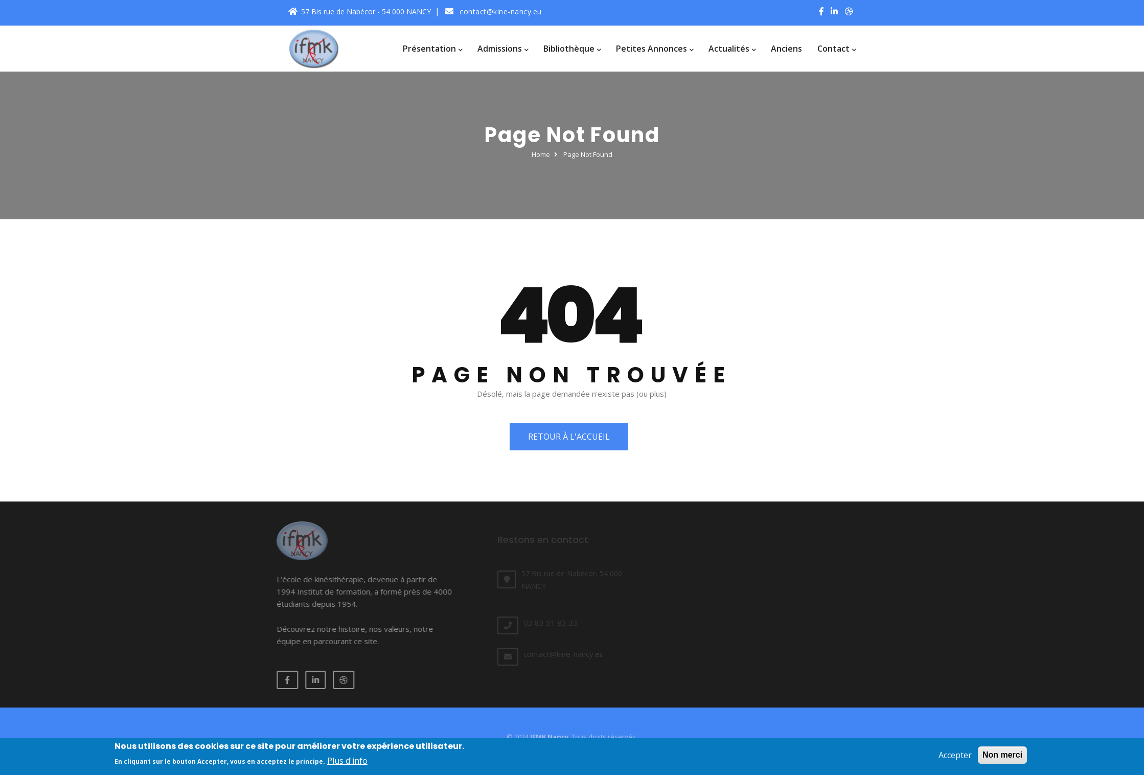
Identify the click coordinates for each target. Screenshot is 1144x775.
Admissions (502, 48)
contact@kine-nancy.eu (493, 11)
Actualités (732, 48)
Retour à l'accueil (565, 436)
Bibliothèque (572, 48)
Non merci (1002, 758)
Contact (836, 48)
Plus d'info (347, 764)
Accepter (955, 758)
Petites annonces (654, 48)
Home (541, 154)
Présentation (432, 48)
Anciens (786, 48)
